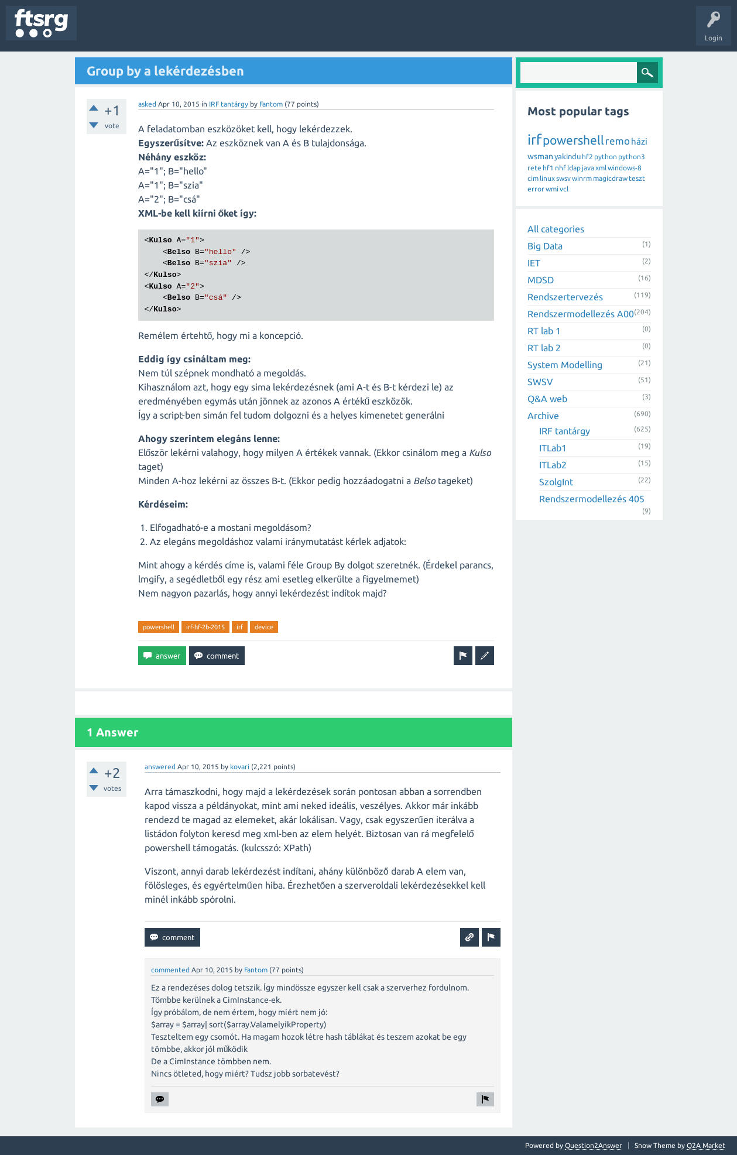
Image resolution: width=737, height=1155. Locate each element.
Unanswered (151, 31)
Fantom (271, 104)
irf (239, 626)
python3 (631, 156)
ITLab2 (553, 465)
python (605, 156)
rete (534, 168)
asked (147, 104)
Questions (102, 31)
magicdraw (610, 178)
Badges (268, 31)
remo (617, 140)
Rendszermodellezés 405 (592, 498)
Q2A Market (706, 1145)
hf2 (587, 156)
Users (232, 31)
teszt (637, 178)
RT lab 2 (544, 347)
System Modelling (564, 364)
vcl (564, 189)
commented (170, 970)
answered (160, 766)
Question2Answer (593, 1145)
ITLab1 (553, 448)
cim (533, 178)
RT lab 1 (544, 330)
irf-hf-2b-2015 (205, 626)
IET (533, 263)
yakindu (567, 156)
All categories (555, 229)
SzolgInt (556, 482)
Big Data (545, 246)
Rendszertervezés (565, 297)
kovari (239, 766)
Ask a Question (345, 31)
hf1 (548, 168)
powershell (158, 626)
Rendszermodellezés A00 (580, 314)
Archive (543, 415)
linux (547, 178)
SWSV (540, 381)
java (588, 168)
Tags (195, 31)
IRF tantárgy (228, 104)
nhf (560, 168)
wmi (552, 189)
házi (639, 141)
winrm (582, 178)
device (264, 626)
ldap (574, 168)
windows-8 (625, 168)
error (535, 189)
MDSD (540, 280)
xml (600, 168)
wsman (540, 156)
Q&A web (547, 398)
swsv (563, 178)
